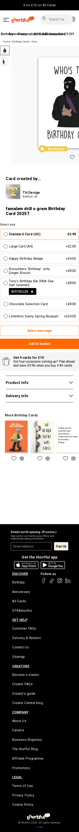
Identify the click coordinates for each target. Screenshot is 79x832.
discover (20, 574)
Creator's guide (23, 694)
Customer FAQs (24, 628)
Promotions (21, 768)
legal (17, 777)
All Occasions (54, 34)
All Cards (19, 601)
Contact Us (20, 647)
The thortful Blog (25, 749)
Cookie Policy (23, 805)
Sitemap (18, 657)
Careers (18, 730)
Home (6, 41)
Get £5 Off (66, 34)
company (20, 712)
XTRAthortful (22, 611)
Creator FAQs (22, 684)
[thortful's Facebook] (44, 583)
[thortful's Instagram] (60, 583)
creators (20, 666)
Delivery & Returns (26, 638)
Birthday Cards (20, 41)
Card (34, 41)
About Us (19, 721)
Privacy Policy (23, 795)
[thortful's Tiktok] (52, 583)
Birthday (7, 34)
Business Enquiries (27, 740)
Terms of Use (22, 786)
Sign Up (61, 546)
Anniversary (21, 592)
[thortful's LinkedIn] (68, 583)
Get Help (20, 620)
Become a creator (25, 675)
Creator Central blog (27, 703)
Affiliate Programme (28, 758)
